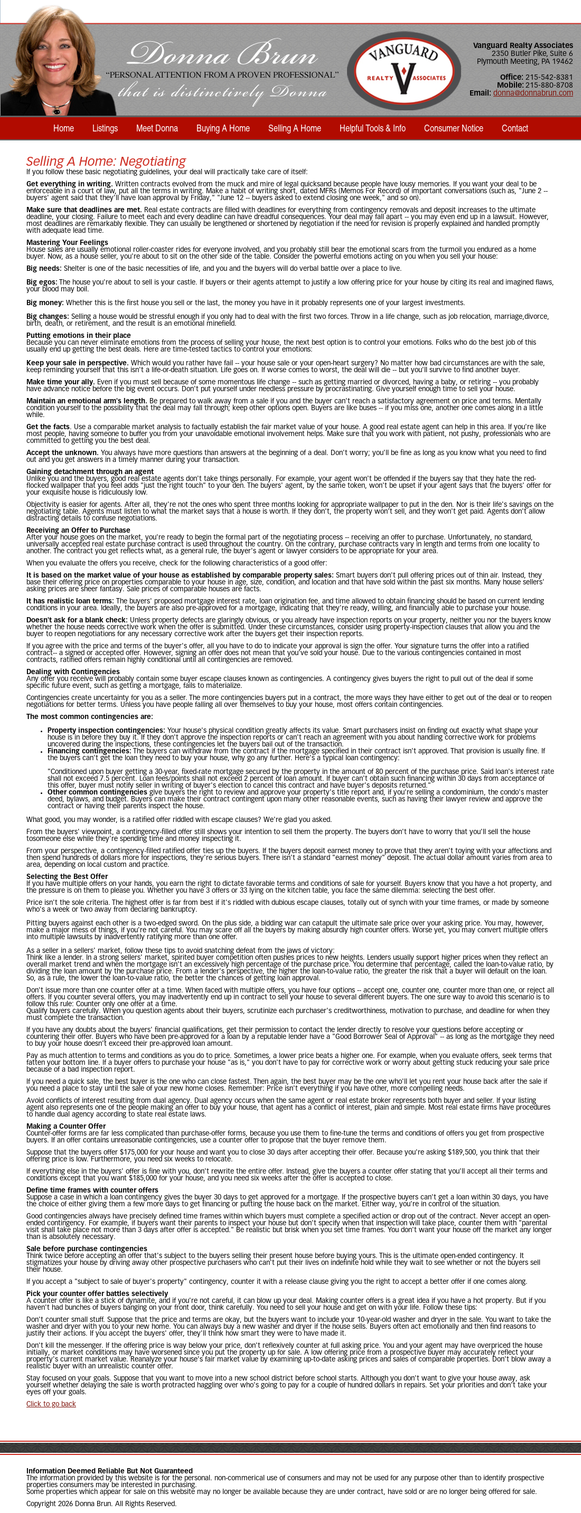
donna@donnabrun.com (533, 94)
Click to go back (51, 1404)
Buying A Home (223, 128)
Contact (515, 128)
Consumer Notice (453, 128)
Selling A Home (294, 128)
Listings (105, 128)
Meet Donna (157, 128)
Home (63, 128)
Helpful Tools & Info (373, 128)
